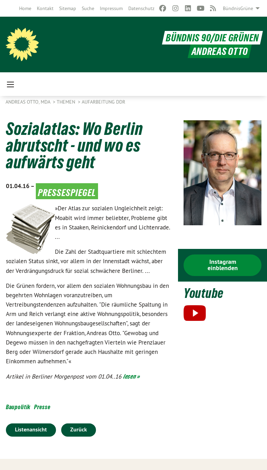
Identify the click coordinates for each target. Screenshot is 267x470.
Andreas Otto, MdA (28, 102)
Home (25, 8)
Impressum (111, 8)
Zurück (78, 429)
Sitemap (67, 8)
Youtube (204, 293)
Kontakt (45, 8)
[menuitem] (25, 8)
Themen (66, 102)
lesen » (131, 376)
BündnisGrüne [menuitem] (238, 8)
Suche (88, 8)
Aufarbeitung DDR (103, 102)
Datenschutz (141, 8)
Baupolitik (18, 407)
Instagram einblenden (223, 265)
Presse (42, 407)
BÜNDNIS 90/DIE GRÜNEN (212, 37)
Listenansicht (31, 429)
